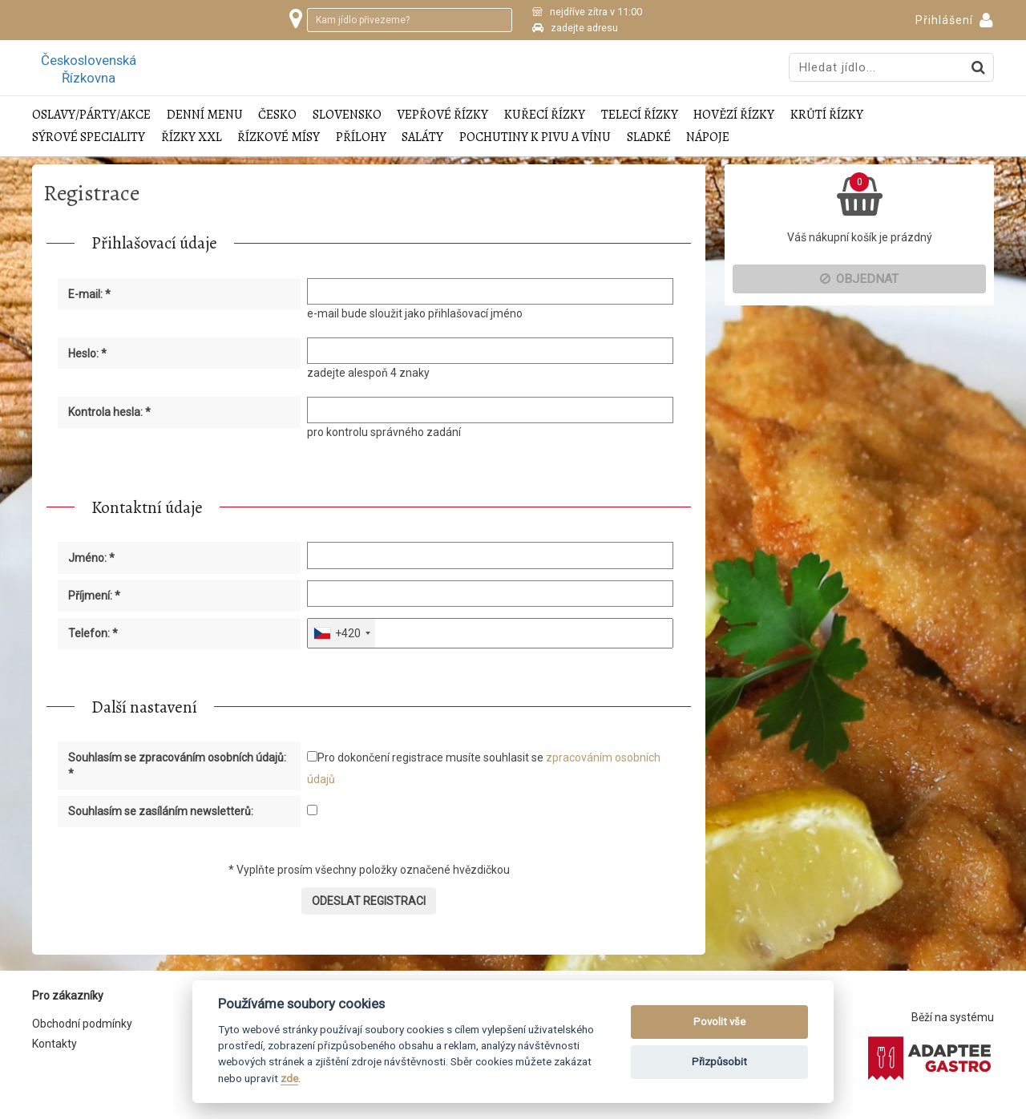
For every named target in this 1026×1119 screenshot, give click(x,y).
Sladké (649, 137)
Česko (277, 115)
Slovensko (347, 115)
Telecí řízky (639, 115)
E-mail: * (89, 294)
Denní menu (205, 115)
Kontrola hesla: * (109, 412)
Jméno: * (91, 557)
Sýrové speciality (88, 137)
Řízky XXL (191, 137)
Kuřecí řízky (544, 115)
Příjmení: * (94, 595)
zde (289, 1078)
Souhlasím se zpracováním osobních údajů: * (177, 765)
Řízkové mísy (278, 137)
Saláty (422, 137)
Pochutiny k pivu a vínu (535, 137)
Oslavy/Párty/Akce (91, 115)
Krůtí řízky (826, 115)
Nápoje (707, 137)
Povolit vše (719, 1022)
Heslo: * (87, 353)
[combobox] (341, 633)
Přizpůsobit (719, 1062)
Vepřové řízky (442, 115)
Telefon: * (93, 633)
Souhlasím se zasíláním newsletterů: (160, 811)
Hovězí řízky (733, 115)
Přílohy (361, 137)
